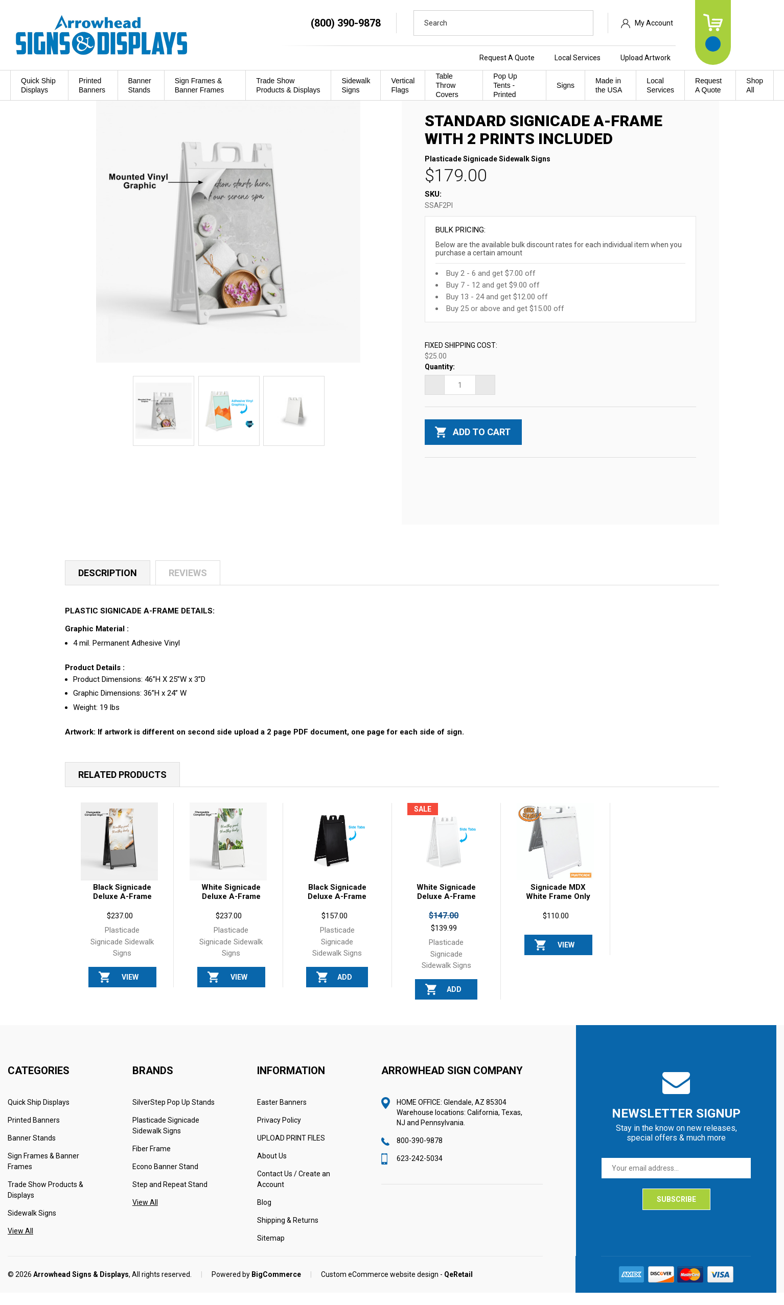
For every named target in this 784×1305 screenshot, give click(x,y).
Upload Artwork (688, 58)
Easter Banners (282, 1114)
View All (20, 1243)
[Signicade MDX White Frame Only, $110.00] (555, 853)
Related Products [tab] (122, 786)
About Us (272, 1168)
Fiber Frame (151, 1161)
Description (107, 585)
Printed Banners (92, 85)
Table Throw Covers (446, 85)
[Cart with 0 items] (755, 32)
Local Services (620, 58)
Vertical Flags (402, 85)
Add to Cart (345, 992)
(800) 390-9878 (388, 23)
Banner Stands (139, 85)
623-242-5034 (420, 1171)
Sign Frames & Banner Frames (199, 85)
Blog (264, 1215)
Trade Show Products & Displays (288, 85)
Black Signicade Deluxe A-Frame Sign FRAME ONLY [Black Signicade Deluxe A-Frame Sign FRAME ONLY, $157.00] (337, 913)
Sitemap (271, 1250)
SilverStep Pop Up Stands (173, 1114)
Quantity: (440, 379)
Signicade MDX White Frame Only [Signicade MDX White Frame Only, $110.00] (558, 904)
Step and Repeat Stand (169, 1197)
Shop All (754, 85)
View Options (130, 992)
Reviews (188, 585)
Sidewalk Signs (355, 85)
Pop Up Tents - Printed (505, 85)
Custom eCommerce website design (380, 1287)
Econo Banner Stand (165, 1179)
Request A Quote (549, 58)
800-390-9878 (420, 1153)
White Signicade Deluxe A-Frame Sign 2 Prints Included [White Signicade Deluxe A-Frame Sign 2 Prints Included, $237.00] (231, 913)
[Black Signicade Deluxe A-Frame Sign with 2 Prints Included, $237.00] (119, 853)
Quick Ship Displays (38, 85)
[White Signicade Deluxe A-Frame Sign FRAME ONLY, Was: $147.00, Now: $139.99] (446, 853)
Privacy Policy (279, 1132)
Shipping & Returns (287, 1232)
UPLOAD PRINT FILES (291, 1150)
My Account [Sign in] (696, 23)
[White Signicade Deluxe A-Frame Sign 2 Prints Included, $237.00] (228, 853)
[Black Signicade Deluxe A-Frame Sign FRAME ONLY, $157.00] (337, 853)
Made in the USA (608, 85)
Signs (565, 85)
